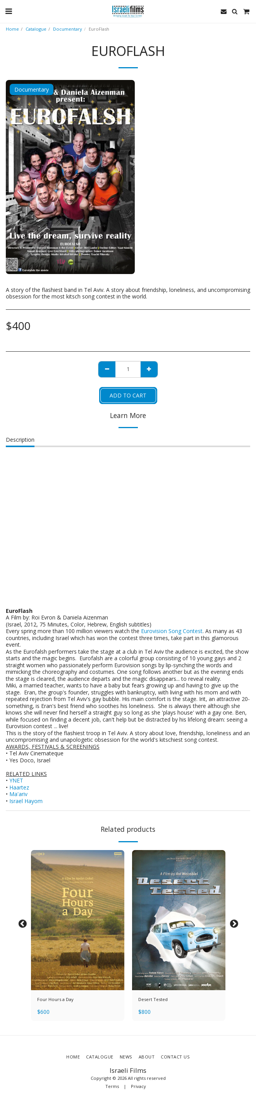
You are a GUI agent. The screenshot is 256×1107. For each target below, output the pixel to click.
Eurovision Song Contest (172, 631)
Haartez (19, 787)
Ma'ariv (18, 794)
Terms (112, 1086)
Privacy (138, 1086)
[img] (77, 920)
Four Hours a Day (55, 999)
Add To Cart (128, 395)
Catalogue (36, 29)
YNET (16, 780)
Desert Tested (153, 999)
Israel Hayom (26, 801)
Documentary (67, 29)
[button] (8, 11)
